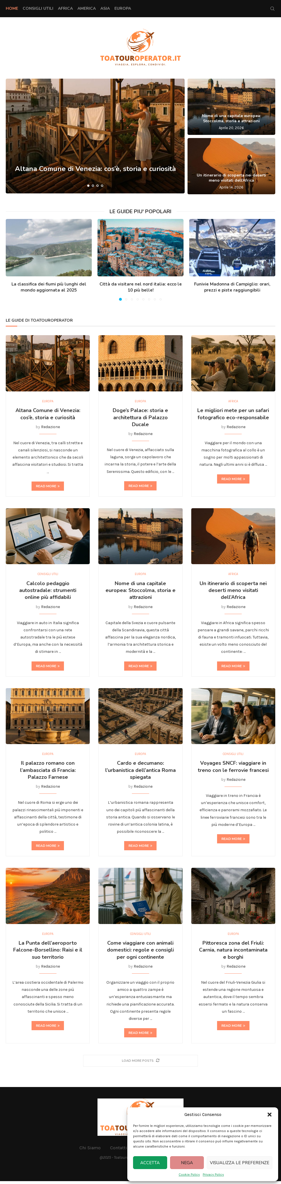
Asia (105, 8)
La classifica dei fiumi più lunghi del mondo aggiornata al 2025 (48, 287)
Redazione (50, 427)
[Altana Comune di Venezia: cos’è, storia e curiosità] (95, 136)
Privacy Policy (213, 1175)
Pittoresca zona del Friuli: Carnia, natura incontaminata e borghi (233, 952)
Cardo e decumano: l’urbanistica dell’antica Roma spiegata (140, 772)
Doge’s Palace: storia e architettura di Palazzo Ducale (140, 417)
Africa (65, 8)
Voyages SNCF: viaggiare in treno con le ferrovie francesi (233, 768)
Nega (187, 1163)
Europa (122, 8)
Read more (48, 486)
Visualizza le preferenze (239, 1163)
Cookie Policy (189, 1175)
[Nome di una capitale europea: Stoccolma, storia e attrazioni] (231, 107)
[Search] (272, 8)
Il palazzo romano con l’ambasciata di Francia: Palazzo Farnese (48, 772)
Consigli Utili (38, 8)
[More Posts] (140, 1063)
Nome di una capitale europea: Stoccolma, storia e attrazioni (231, 118)
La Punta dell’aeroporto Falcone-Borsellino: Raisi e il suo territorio (47, 952)
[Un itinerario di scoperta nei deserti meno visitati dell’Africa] (231, 166)
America (86, 8)
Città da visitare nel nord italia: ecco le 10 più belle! (140, 287)
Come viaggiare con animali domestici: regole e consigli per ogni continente (140, 952)
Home (12, 8)
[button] (269, 1114)
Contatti (118, 1150)
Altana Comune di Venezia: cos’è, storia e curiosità (47, 414)
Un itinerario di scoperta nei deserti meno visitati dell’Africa (231, 177)
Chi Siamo (90, 1150)
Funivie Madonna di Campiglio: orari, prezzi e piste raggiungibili (232, 287)
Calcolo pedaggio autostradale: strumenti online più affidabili (47, 591)
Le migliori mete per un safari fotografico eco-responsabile (233, 414)
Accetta (150, 1163)
